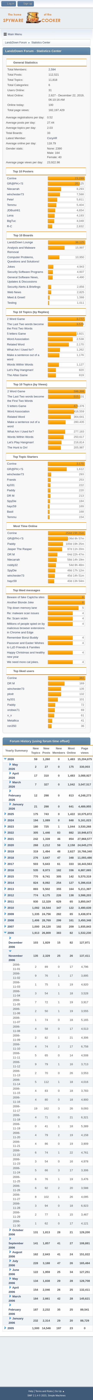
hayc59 (11, 506)
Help (30, 1391)
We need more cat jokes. (23, 662)
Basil (10, 511)
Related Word (15, 344)
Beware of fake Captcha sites (25, 597)
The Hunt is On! (17, 447)
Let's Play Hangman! (20, 370)
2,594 (52, 69)
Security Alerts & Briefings (23, 286)
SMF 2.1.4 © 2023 (36, 1395)
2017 (11, 864)
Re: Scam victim (17, 618)
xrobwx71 (13, 710)
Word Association (18, 339)
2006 (11, 932)
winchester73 (15, 194)
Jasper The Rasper (19, 549)
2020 (11, 845)
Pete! (10, 199)
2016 (11, 870)
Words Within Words (20, 364)
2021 (11, 839)
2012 (11, 895)
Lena (10, 215)
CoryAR (52, 138)
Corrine (11, 178)
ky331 (11, 485)
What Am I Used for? (20, 349)
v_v (9, 715)
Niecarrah (13, 189)
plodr (10, 694)
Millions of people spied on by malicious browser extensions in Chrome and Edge (26, 628)
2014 (11, 882)
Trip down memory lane (22, 607)
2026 (11, 759)
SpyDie (11, 501)
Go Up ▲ (60, 1391)
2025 (11, 814)
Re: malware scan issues (23, 613)
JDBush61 (13, 210)
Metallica (13, 720)
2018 (11, 857)
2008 (11, 920)
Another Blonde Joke (20, 602)
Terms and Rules (44, 1391)
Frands (11, 479)
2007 (11, 926)
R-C (9, 226)
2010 (11, 907)
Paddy (11, 490)
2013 (11, 889)
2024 (11, 820)
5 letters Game (16, 333)
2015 (11, 876)
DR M (10, 495)
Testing (11, 302)
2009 (11, 914)
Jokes (11, 266)
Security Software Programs (25, 271)
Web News (14, 292)
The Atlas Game (17, 375)
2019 (11, 851)
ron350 (11, 726)
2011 (11, 901)
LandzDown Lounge (20, 242)
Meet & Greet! (16, 297)
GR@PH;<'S (15, 183)
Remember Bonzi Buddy (22, 637)
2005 (11, 1328)
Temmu (11, 205)
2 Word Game (16, 319)
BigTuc (11, 220)
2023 (11, 826)
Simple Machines (57, 1395)
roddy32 (12, 565)
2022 (11, 832)
